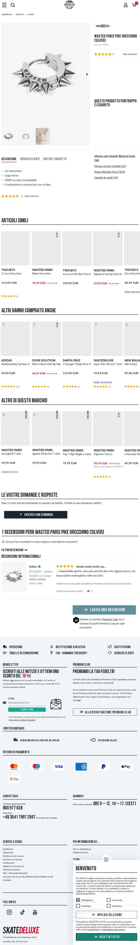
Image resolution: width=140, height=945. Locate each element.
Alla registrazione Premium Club (105, 712)
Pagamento (8, 852)
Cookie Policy (93, 929)
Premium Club (110, 619)
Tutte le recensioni (11, 869)
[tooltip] (39, 566)
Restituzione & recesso (67, 647)
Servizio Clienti (121, 653)
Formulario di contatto (46, 817)
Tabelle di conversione (21, 653)
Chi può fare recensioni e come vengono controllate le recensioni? (39, 541)
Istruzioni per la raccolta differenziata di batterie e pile (28, 876)
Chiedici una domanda (35, 515)
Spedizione (12, 647)
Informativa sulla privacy (113, 929)
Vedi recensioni (130, 54)
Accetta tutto (107, 937)
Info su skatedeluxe (82, 849)
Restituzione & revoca (13, 856)
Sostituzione (119, 647)
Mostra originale (37, 579)
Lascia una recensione (104, 610)
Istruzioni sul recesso (12, 859)
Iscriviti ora (27, 709)
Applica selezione (106, 915)
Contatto (7, 880)
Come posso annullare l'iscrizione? (22, 720)
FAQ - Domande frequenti (68, 653)
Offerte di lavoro (80, 852)
